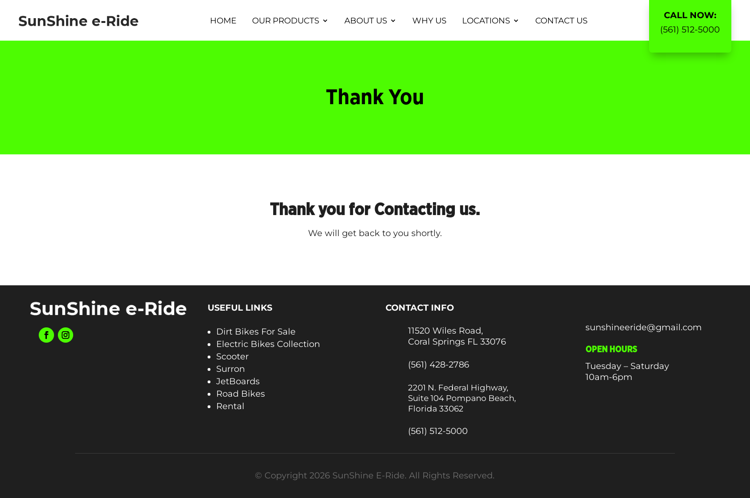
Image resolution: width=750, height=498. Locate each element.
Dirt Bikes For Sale (256, 331)
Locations (486, 20)
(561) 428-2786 (438, 364)
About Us (365, 20)
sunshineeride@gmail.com (643, 327)
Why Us (429, 20)
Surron (230, 369)
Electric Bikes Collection (268, 344)
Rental (230, 406)
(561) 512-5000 (690, 29)
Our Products (285, 20)
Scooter (232, 356)
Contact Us (561, 20)
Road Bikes (240, 394)
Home (223, 20)
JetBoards (238, 381)
